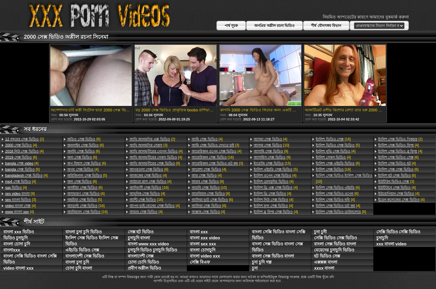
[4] (21, 145)
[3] (20, 200)
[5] (87, 175)
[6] (21, 157)
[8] (82, 181)
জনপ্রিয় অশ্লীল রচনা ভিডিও (274, 26)
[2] (24, 139)
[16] (85, 206)
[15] (272, 163)
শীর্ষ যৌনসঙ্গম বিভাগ (326, 26)
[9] (20, 194)
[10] (209, 188)
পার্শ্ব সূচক (231, 26)
